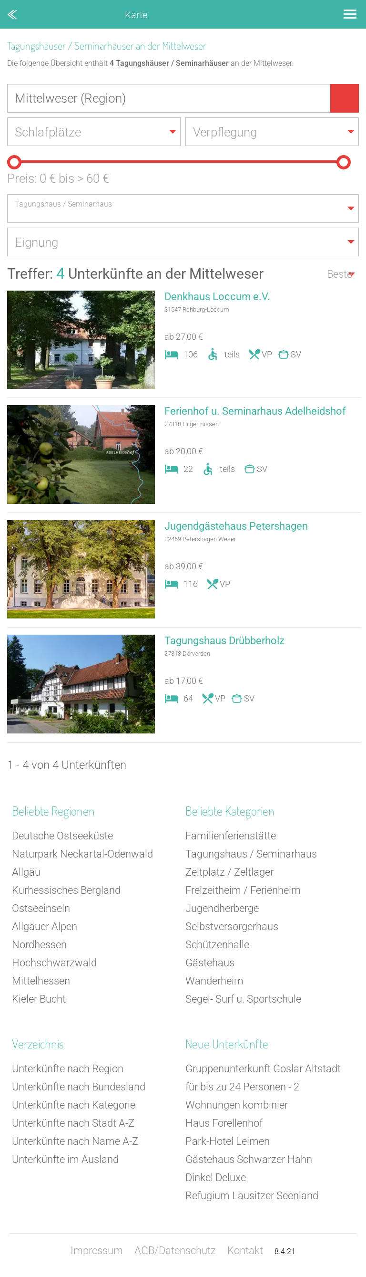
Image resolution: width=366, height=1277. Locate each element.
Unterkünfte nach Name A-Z (75, 1141)
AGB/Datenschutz (175, 1250)
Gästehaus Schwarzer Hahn (248, 1159)
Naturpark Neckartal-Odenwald (82, 854)
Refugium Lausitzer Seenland (251, 1196)
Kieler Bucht (39, 999)
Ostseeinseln (41, 908)
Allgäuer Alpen (44, 926)
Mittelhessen (41, 981)
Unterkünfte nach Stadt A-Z (73, 1123)
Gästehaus (209, 963)
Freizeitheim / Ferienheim (243, 890)
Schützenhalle (217, 945)
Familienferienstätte (230, 836)
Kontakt (245, 1250)
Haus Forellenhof (224, 1123)
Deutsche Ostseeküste (62, 836)
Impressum (97, 1250)
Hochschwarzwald (54, 963)
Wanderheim (214, 981)
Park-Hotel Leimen (227, 1141)
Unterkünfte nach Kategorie (73, 1105)
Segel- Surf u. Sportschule (243, 999)
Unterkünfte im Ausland (65, 1159)
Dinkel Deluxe (215, 1177)
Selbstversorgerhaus (231, 926)
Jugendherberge (222, 908)
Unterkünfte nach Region (67, 1069)
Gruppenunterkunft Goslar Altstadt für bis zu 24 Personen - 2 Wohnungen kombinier (263, 1087)
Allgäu (26, 872)
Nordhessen (39, 945)
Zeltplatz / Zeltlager (229, 872)
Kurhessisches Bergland (66, 890)
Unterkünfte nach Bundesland (78, 1087)
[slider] (14, 162)
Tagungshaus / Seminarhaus (251, 854)
